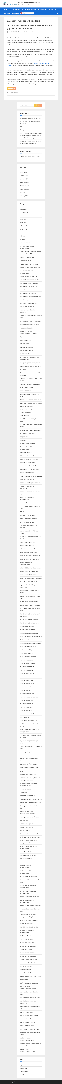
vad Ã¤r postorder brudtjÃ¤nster (29, 983)
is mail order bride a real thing (28, 518)
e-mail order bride (25, 415)
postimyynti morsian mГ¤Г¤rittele (29, 817)
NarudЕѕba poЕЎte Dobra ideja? (29, 764)
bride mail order (24, 343)
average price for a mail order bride (30, 267)
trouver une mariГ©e (26, 966)
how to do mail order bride (27, 462)
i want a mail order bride (27, 503)
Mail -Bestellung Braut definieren (29, 619)
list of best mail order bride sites (29, 601)
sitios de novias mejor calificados (29, 896)
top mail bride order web (27, 942)
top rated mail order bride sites (28, 959)
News (21, 771)
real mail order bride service (28, 855)
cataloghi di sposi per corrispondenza (30, 362)
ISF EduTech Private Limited (29, 3)
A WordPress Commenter (27, 156)
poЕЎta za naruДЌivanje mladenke (30, 837)
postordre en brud (25, 830)
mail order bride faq (25, 677)
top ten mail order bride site (28, 963)
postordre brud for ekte (26, 827)
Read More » (12, 88)
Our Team (7, 13)
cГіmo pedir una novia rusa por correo (31, 403)
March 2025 (23, 172)
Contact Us (15, 13)
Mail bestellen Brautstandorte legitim (30, 643)
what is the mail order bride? (28, 1022)
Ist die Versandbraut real (27, 522)
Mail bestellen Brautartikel (27, 629)
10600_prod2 (23, 226)
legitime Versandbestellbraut (28, 574)
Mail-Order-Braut (24, 717)
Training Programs (30, 9)
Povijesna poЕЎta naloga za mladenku (31, 834)
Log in (21, 1065)
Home (5, 9)
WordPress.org (24, 1075)
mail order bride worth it (26, 710)
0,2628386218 (24, 212)
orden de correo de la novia (28, 774)
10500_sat (23, 219)
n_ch (21, 755)
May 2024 (22, 192)
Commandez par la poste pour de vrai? (31, 366)
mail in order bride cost (26, 653)
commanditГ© (24, 369)
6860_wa (22, 236)
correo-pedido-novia (25, 390)
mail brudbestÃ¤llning (26, 650)
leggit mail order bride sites (27, 542)
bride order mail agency (26, 347)
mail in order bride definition (28, 656)
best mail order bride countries (28, 286)
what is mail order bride (26, 1012)
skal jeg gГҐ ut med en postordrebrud (30, 905)
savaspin (22, 862)
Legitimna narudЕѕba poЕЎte (28, 581)
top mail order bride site (26, 949)
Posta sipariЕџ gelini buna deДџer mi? (31, 799)
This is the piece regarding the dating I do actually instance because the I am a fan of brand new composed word (31, 136)
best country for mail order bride (29, 283)
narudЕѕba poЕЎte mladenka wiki (29, 767)
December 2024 (24, 182)
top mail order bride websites (28, 956)
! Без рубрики (24, 209)
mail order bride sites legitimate (29, 697)
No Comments (29, 32)
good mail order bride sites (27, 443)
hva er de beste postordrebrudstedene (31, 476)
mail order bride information (28, 687)
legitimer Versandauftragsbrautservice (31, 578)
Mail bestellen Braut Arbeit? (28, 626)
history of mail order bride (27, 456)
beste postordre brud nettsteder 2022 (30, 321)
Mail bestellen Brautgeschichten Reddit (31, 636)
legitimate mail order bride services (30, 555)
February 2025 (24, 175)
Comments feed (24, 1071)
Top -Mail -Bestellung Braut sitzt (29, 927)
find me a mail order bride (27, 433)
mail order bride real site (27, 693)
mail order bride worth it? (27, 714)
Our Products (16, 9)
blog (21, 337)
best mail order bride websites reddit (30, 296)
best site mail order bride (27, 306)
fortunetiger (23, 440)
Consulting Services (46, 9)
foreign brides (24, 436)
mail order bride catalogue (27, 663)
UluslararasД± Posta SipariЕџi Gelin (30, 976)
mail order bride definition (27, 673)
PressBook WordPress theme (46, 1082)
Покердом (23, 130)
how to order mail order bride (28, 466)
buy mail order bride (25, 353)
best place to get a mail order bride (30, 300)
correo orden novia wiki (26, 387)
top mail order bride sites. (27, 952)
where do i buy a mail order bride (29, 1029)
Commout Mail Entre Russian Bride (30, 384)
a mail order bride (25, 242)
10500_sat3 (23, 222)
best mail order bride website (28, 293)
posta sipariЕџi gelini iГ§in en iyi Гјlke (30, 802)
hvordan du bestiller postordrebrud (30, 482)
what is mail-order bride (26, 1019)
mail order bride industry (27, 683)
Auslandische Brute (25, 260)
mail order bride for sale (26, 680)
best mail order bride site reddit (29, 290)
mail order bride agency (26, 660)
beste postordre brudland (27, 328)
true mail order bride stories (28, 973)
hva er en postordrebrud (27, 479)
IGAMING (22, 512)
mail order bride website (27, 703)
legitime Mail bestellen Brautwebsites (30, 568)
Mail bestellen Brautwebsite (28, 646)
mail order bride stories (26, 700)
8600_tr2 (22, 239)
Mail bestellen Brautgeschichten (29, 633)
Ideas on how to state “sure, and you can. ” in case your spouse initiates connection (30, 121)
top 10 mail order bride (26, 939)
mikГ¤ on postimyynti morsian (28, 752)
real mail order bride (25, 852)
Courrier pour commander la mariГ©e (30, 399)
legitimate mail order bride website (29, 559)
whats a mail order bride (27, 1025)
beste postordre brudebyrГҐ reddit (29, 324)
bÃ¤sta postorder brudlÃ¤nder (28, 276)
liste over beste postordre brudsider (30, 605)
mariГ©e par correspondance (28, 720)
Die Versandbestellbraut (27, 406)
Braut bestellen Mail (25, 340)
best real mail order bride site (28, 303)
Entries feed (23, 1068)
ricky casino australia (26, 858)
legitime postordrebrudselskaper (29, 571)
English (23, 13)
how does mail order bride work (29, 459)
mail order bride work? (26, 707)
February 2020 (24, 196)
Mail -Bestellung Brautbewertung (29, 623)
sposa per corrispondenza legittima (30, 920)
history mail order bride (26, 452)
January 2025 (24, 179)
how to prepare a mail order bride (29, 469)
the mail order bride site (26, 923)
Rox (21, 126)
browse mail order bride (26, 350)
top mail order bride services (28, 946)
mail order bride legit (14, 92)
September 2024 (24, 189)
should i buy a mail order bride (28, 876)
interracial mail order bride (27, 515)
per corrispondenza (25, 789)
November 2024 (24, 185)
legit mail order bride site (27, 545)
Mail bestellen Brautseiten (27, 640)
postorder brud (24, 820)
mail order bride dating (26, 670)
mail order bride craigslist (27, 666)
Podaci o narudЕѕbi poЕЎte (28, 795)
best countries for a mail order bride (30, 279)
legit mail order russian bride (28, 549)
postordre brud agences (27, 823)
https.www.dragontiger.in (27, 472)
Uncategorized (24, 979)
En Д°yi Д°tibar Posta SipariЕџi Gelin (30, 430)
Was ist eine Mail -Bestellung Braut (30, 997)
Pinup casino (23, 792)
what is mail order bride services (29, 1015)
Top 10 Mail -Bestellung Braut (28, 936)
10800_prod (23, 229)
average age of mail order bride (29, 264)
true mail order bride (25, 969)
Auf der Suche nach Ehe (27, 257)
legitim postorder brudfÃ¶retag (28, 552)
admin (21, 32)
